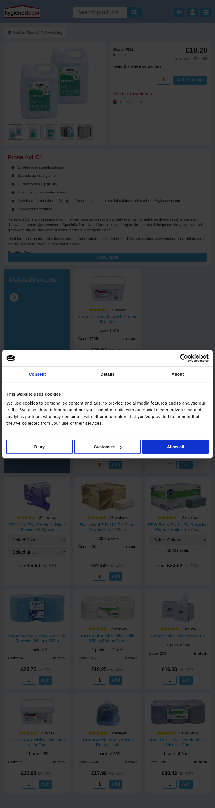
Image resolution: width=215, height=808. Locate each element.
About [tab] (178, 374)
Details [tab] (107, 374)
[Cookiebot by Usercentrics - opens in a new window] (184, 358)
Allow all (175, 446)
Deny (39, 446)
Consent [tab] (37, 374)
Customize (108, 446)
